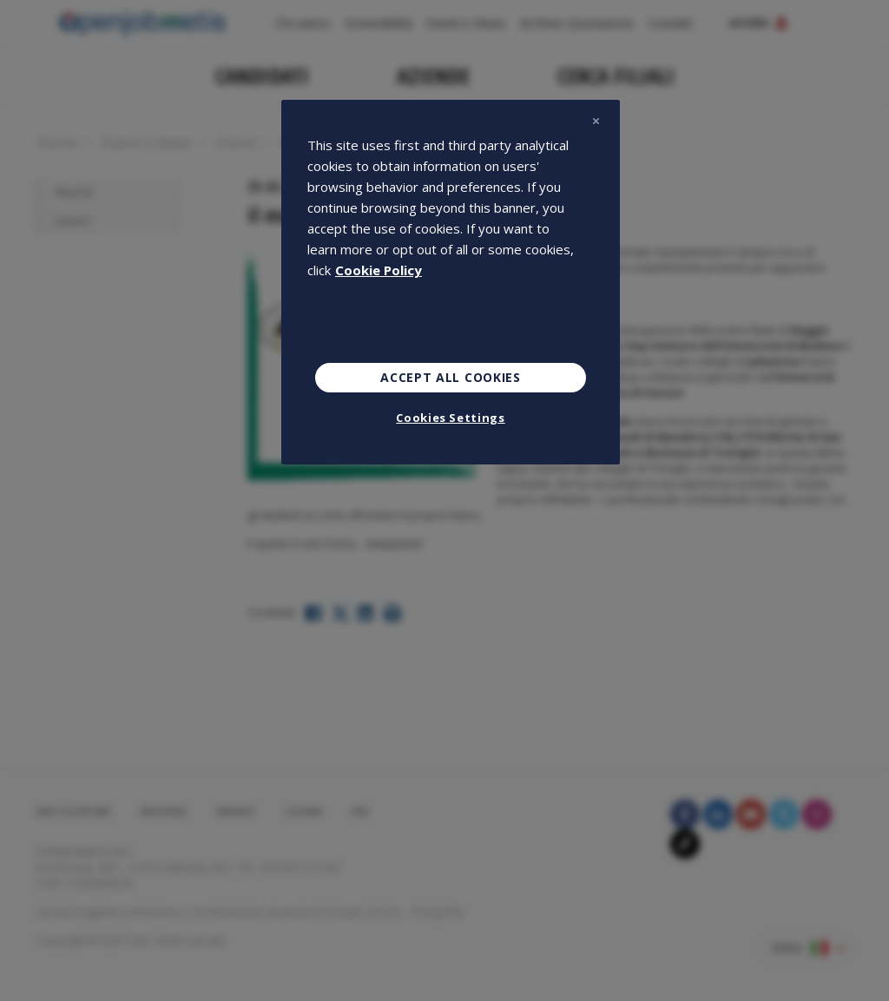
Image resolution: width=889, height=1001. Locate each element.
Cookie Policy (378, 270)
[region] (450, 282)
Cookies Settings (450, 417)
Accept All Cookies (450, 377)
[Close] (595, 121)
